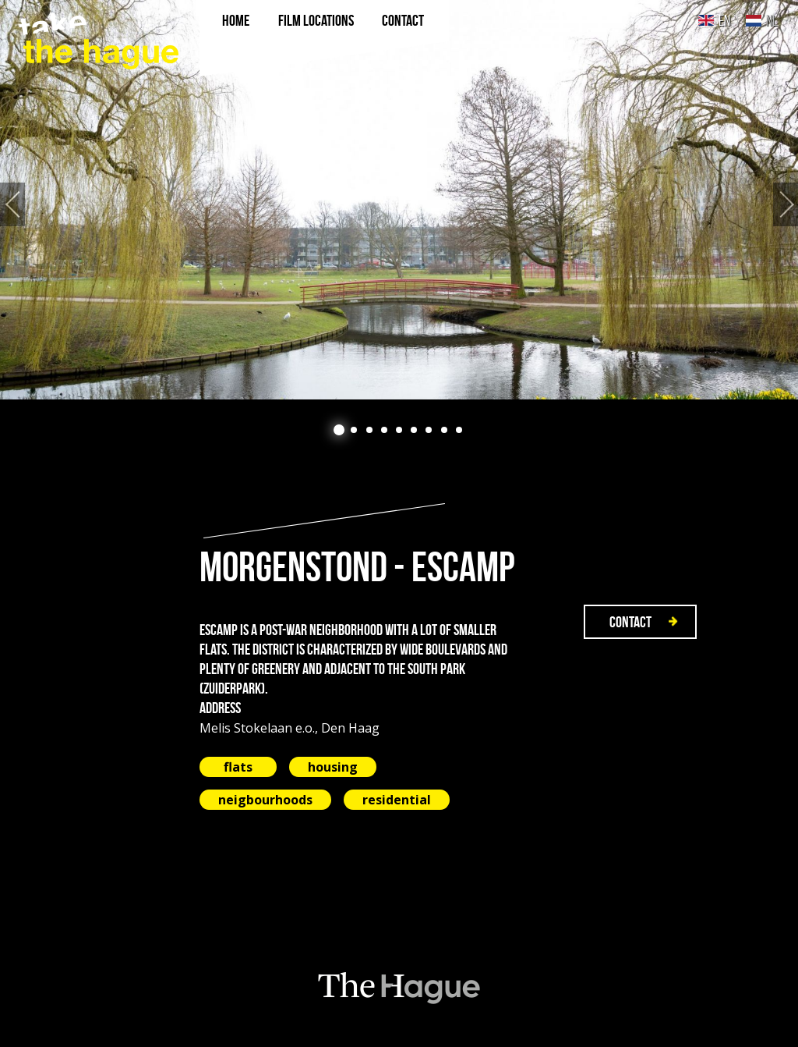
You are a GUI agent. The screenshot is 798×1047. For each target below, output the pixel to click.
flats (238, 766)
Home (235, 20)
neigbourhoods (265, 799)
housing (333, 766)
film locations (316, 20)
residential (396, 799)
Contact (403, 20)
